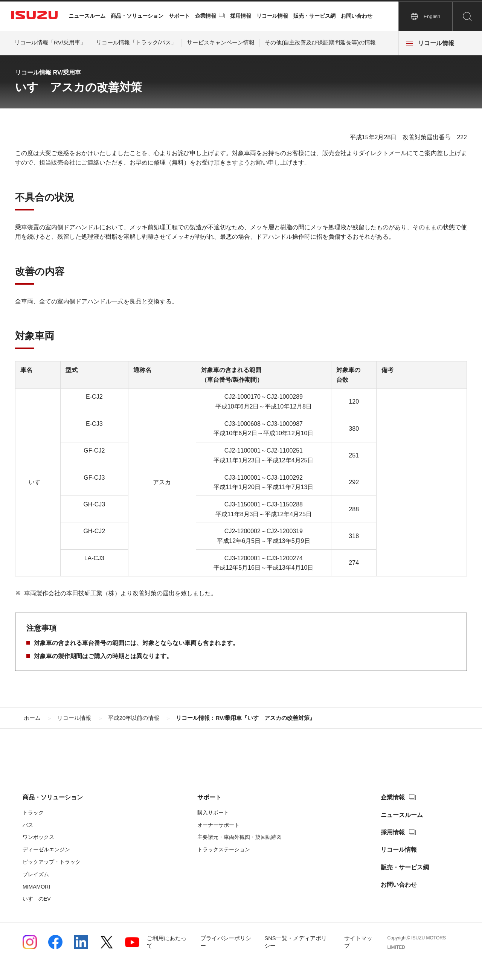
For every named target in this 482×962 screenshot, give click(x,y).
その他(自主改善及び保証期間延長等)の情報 (320, 42)
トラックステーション (223, 849)
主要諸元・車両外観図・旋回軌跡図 (239, 837)
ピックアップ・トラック (52, 862)
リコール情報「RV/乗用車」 (50, 42)
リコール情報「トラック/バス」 (136, 42)
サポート (179, 16)
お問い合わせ (356, 16)
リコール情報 (272, 16)
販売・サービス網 (314, 16)
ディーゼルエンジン (46, 849)
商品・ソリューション (137, 16)
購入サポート (213, 813)
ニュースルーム (87, 16)
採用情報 (240, 16)
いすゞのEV (37, 899)
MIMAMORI (36, 887)
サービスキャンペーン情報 (221, 42)
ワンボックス (38, 837)
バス (28, 825)
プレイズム (36, 874)
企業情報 (205, 16)
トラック (33, 813)
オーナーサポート (218, 825)
